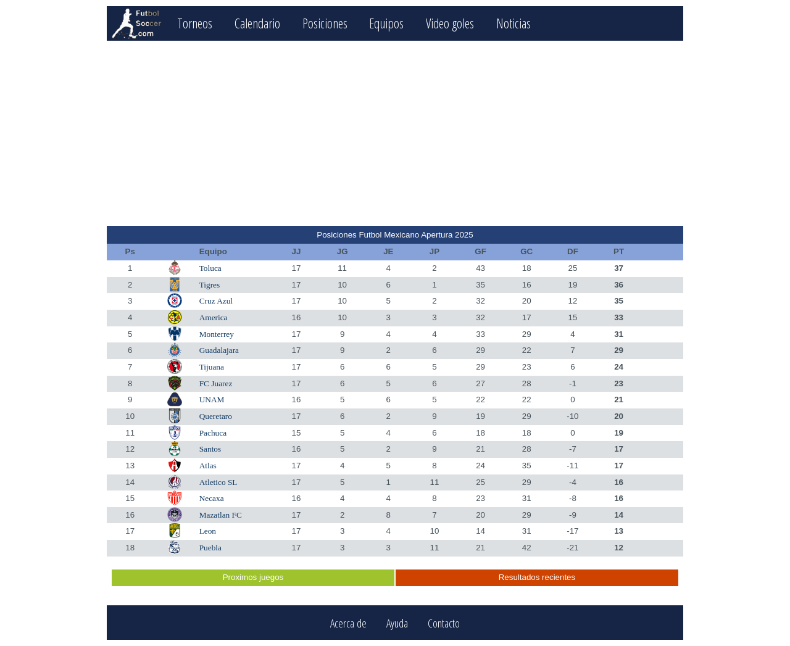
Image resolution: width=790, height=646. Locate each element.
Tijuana (211, 366)
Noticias (513, 23)
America (213, 317)
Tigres (209, 284)
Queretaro (215, 416)
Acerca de (348, 623)
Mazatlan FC (220, 515)
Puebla (210, 547)
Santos (210, 448)
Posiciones (324, 23)
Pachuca (213, 432)
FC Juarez (216, 383)
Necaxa (211, 498)
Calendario (257, 23)
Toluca (210, 268)
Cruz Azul (216, 300)
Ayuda (397, 623)
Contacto (444, 623)
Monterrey (216, 334)
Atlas (208, 465)
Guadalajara (219, 350)
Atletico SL (218, 482)
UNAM (212, 399)
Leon (207, 531)
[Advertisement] (395, 133)
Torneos (194, 23)
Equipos (386, 23)
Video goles (450, 23)
